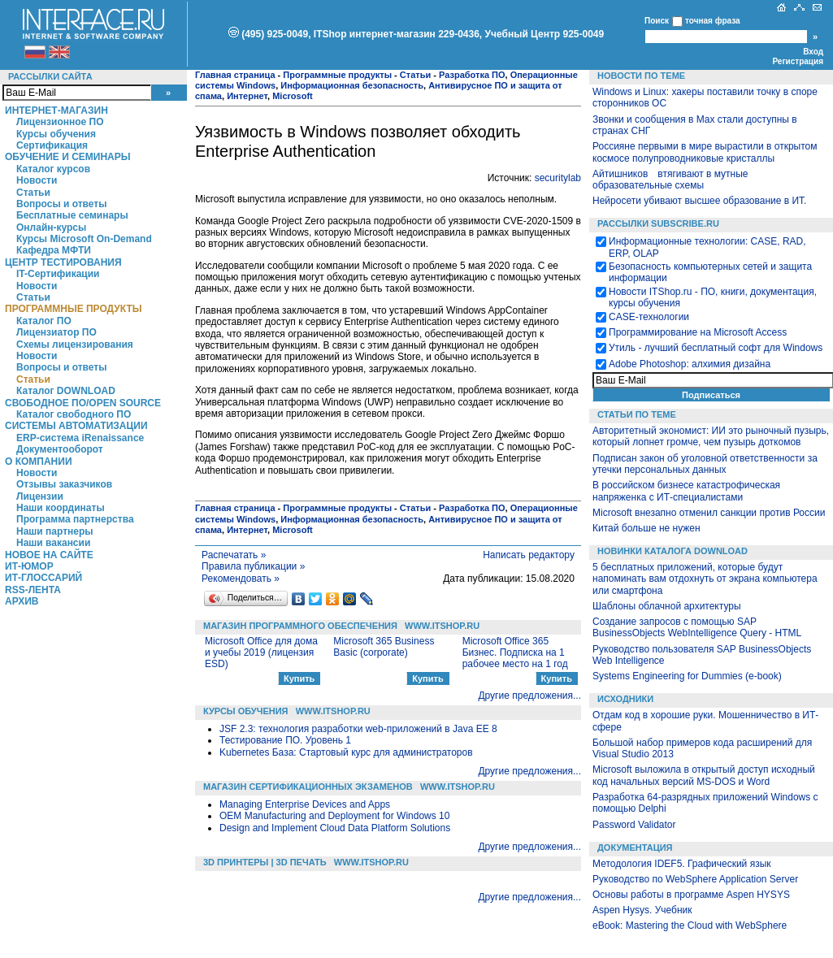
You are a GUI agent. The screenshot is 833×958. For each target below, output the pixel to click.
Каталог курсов (53, 169)
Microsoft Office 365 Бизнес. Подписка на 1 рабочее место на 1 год (515, 652)
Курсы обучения (56, 134)
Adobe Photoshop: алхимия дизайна (689, 364)
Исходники (625, 699)
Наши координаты (60, 508)
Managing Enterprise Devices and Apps (304, 804)
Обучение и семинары (68, 157)
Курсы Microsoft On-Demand (84, 239)
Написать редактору (529, 555)
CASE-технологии (649, 317)
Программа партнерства (75, 519)
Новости (36, 180)
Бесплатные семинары (72, 215)
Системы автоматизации (76, 425)
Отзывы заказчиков (64, 484)
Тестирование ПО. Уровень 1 (285, 740)
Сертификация (52, 145)
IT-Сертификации (57, 274)
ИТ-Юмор (29, 566)
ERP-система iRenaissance (80, 438)
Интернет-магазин (56, 110)
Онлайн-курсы (51, 227)
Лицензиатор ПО (56, 332)
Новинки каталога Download (672, 551)
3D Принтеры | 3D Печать (265, 862)
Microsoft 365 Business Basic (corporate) (383, 646)
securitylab (558, 178)
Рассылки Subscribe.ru (658, 223)
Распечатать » (234, 555)
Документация (635, 847)
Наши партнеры (54, 531)
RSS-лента (33, 590)
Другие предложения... (529, 695)
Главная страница (235, 75)
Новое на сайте (49, 555)
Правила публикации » (253, 566)
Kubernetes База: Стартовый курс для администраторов (346, 752)
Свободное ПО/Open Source (83, 403)
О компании (38, 461)
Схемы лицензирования (74, 344)
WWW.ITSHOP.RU (442, 626)
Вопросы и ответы (61, 204)
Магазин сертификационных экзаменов (308, 786)
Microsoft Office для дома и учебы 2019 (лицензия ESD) (261, 652)
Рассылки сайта (50, 76)
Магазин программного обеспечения (300, 626)
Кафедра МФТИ (53, 250)
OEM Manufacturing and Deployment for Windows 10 (334, 815)
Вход (813, 51)
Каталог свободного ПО (73, 414)
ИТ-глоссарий (43, 577)
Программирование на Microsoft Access (698, 332)
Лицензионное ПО (60, 122)
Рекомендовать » (241, 578)
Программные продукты (73, 308)
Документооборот (59, 449)
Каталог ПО (44, 321)
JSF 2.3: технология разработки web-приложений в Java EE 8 (358, 729)
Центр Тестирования (63, 262)
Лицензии (39, 496)
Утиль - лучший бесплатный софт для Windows (715, 347)
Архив (22, 601)
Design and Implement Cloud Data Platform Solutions (334, 828)
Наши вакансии (53, 542)
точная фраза (712, 20)
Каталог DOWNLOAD (65, 391)
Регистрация (797, 61)
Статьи (33, 192)
